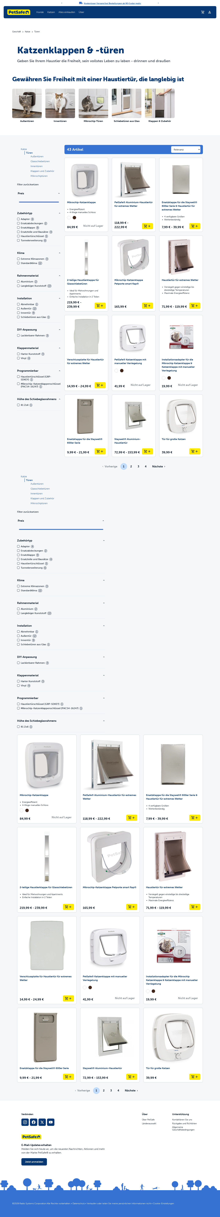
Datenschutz (79, 1203)
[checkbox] (18, 219)
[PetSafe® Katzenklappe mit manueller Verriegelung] (134, 353)
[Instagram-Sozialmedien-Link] (25, 1122)
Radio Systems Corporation (33, 1203)
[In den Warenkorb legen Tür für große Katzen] (194, 451)
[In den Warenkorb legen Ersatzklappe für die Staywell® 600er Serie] (100, 451)
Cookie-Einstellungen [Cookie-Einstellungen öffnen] (163, 1203)
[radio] (69, 217)
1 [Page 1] (123, 466)
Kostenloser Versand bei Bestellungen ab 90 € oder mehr (112, 3)
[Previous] (62, 3)
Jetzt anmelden (34, 1161)
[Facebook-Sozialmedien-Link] (33, 1122)
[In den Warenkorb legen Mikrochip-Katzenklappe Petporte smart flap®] (147, 306)
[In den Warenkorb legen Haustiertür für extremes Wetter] (194, 306)
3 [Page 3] (138, 466)
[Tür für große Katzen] (181, 426)
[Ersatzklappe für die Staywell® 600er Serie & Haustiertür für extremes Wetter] (181, 195)
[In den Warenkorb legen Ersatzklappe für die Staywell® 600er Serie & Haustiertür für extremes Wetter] (194, 226)
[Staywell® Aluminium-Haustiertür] (134, 426)
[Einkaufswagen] (203, 12)
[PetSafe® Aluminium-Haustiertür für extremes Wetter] (134, 195)
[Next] (158, 3)
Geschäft (16, 31)
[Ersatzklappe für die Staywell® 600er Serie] (86, 426)
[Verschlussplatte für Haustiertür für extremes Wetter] (86, 353)
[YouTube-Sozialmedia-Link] (50, 1122)
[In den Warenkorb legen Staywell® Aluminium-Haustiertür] (147, 451)
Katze (27, 31)
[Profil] (210, 12)
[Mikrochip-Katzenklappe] (86, 195)
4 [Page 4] (146, 466)
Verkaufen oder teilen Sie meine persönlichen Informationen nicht (119, 1203)
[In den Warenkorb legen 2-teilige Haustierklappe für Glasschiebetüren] (100, 306)
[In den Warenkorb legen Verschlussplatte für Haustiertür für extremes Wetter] (100, 385)
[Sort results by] (185, 149)
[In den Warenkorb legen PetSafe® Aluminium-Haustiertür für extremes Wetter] (147, 226)
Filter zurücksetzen (28, 184)
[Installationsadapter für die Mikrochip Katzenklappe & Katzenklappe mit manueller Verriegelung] (181, 353)
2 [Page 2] (131, 466)
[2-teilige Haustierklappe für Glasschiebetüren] (86, 273)
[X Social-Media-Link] (42, 1122)
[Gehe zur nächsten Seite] (158, 466)
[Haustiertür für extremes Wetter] (181, 273)
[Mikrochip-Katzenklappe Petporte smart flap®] (134, 273)
